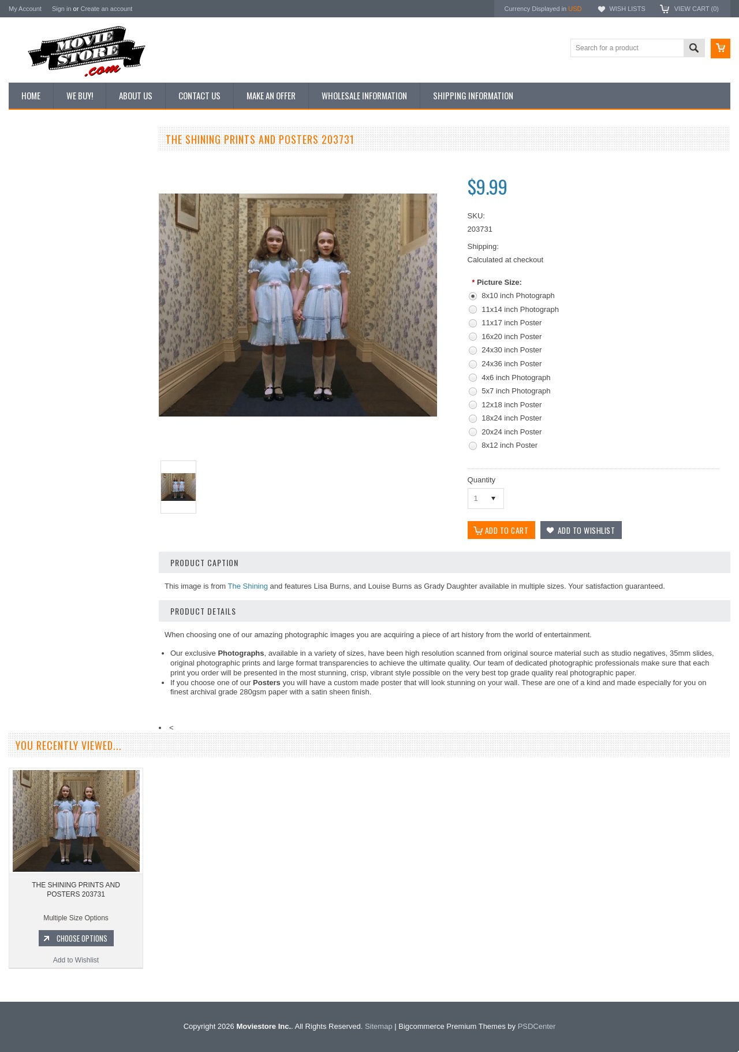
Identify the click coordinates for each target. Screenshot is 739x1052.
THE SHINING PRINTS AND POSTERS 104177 (77, 569)
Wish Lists (627, 8)
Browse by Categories (49, 220)
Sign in (62, 8)
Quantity (481, 479)
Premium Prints (38, 278)
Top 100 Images (39, 200)
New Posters (34, 259)
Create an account (106, 8)
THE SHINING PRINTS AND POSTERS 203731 (76, 915)
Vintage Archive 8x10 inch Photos (66, 181)
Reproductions (37, 240)
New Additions (37, 161)
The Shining (248, 586)
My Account (25, 8)
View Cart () (696, 8)
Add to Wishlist (77, 640)
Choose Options (83, 618)
